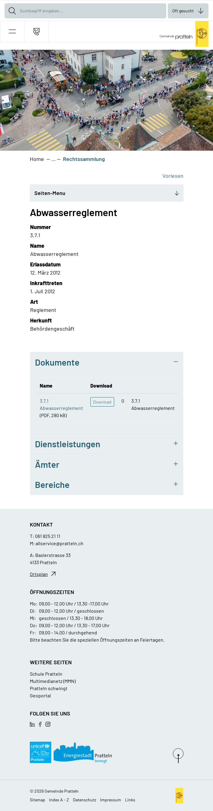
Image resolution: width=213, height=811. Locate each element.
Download (102, 401)
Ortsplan (39, 574)
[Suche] (12, 10)
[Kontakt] (36, 31)
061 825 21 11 (47, 536)
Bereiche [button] (52, 484)
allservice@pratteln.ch (59, 543)
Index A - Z (59, 799)
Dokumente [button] (57, 362)
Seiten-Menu (49, 193)
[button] (12, 31)
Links (130, 799)
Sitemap (37, 799)
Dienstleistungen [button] (67, 444)
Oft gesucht (183, 10)
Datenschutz (84, 799)
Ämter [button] (47, 464)
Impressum (110, 799)
